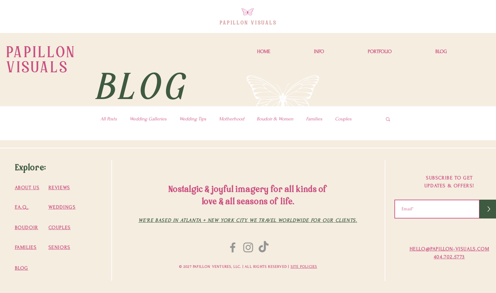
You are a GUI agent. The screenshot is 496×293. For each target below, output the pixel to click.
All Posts (108, 119)
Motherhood (231, 119)
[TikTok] (263, 247)
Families (314, 119)
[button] (319, 52)
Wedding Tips (192, 119)
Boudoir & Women (275, 119)
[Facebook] (232, 247)
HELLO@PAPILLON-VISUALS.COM (449, 249)
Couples (343, 119)
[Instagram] (248, 247)
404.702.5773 (449, 257)
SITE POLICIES (304, 267)
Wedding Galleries (148, 119)
